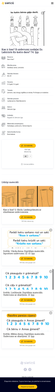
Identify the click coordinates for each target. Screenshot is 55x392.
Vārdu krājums (27, 126)
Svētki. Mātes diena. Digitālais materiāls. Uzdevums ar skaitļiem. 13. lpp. (24, 335)
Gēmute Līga (11, 109)
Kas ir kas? (10, 59)
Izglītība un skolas (27, 92)
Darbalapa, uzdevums (14, 126)
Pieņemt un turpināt (27, 387)
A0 (8, 76)
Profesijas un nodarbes (40, 92)
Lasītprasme (11, 101)
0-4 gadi (10, 84)
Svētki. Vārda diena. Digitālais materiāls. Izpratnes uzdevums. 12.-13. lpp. (23, 252)
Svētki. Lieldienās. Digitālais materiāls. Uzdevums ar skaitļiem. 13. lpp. (23, 293)
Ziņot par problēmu (28, 164)
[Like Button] (25, 156)
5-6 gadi (16, 84)
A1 (11, 76)
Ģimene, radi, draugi (13, 92)
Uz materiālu (28, 145)
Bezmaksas (11, 134)
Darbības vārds (12, 67)
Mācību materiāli (27, 377)
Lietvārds (21, 67)
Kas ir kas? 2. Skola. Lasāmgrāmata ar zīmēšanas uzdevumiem (22, 210)
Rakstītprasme (21, 101)
